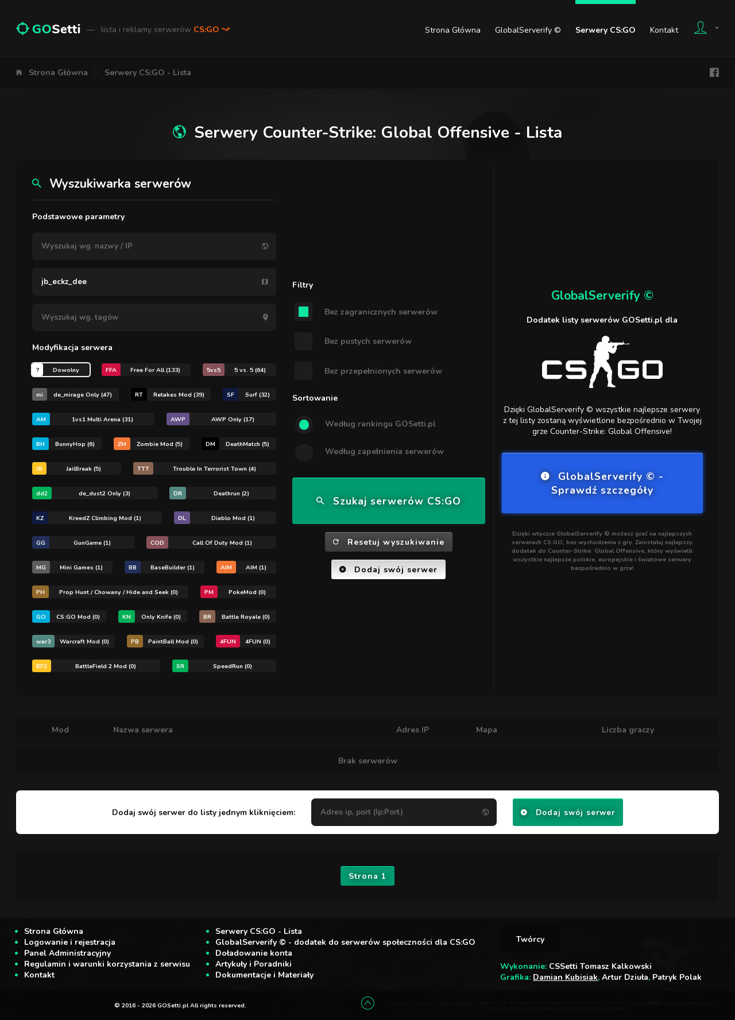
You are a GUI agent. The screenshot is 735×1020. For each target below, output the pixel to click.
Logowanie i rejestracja (69, 942)
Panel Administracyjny (67, 953)
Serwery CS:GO (605, 30)
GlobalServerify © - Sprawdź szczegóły (602, 483)
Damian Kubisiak (565, 977)
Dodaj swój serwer (388, 569)
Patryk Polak (677, 977)
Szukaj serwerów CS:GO (388, 501)
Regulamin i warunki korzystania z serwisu (107, 964)
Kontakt (664, 30)
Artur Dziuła (625, 977)
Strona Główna (453, 30)
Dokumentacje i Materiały (264, 974)
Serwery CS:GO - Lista (148, 72)
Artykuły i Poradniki (253, 964)
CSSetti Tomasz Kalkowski (600, 966)
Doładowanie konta (253, 953)
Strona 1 (367, 876)
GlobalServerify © (528, 30)
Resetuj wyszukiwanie (388, 542)
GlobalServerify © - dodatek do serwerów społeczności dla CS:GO (345, 942)
